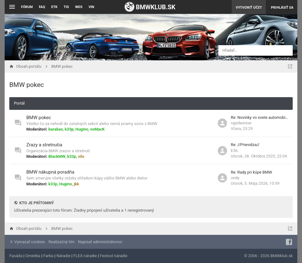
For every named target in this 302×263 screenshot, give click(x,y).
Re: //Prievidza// (245, 144)
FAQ (42, 7)
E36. (235, 150)
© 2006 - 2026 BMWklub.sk (268, 255)
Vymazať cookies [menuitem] (27, 242)
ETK (54, 7)
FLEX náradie (85, 255)
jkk (76, 184)
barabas (55, 129)
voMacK (97, 129)
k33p (69, 129)
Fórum (27, 7)
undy (235, 177)
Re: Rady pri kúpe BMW (251, 172)
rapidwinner (241, 123)
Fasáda (15, 255)
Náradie (63, 255)
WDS (78, 7)
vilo (81, 156)
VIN (91, 7)
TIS (66, 7)
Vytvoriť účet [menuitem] (249, 7)
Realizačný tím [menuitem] (62, 241)
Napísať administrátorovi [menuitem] (100, 241)
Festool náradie (113, 255)
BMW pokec (26, 84)
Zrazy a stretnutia (44, 145)
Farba (48, 255)
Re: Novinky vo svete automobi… (259, 117)
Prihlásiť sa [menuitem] (282, 7)
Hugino (81, 129)
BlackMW (56, 156)
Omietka (32, 255)
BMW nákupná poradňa (50, 172)
